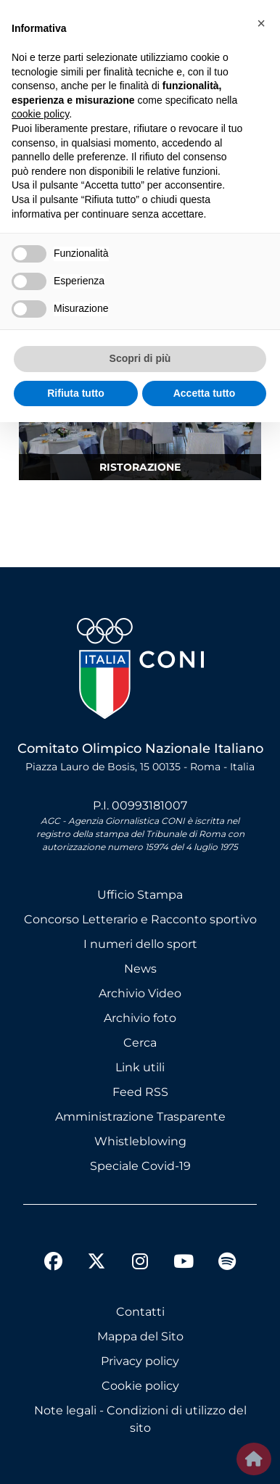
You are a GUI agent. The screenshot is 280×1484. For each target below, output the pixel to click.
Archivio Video (140, 993)
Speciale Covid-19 (140, 1166)
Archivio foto (140, 1018)
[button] (261, 23)
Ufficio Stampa (140, 895)
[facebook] (52, 1263)
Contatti (140, 1312)
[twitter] (96, 1249)
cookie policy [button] (40, 114)
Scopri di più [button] (140, 358)
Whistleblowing (140, 1141)
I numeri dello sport (140, 944)
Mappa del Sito (140, 1336)
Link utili (140, 1067)
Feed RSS (140, 1092)
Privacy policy (140, 1361)
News (140, 969)
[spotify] (227, 1263)
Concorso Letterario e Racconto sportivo (140, 919)
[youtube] (183, 1263)
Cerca (140, 1043)
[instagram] (140, 1263)
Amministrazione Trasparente (140, 1117)
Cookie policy (140, 1386)
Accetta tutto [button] (204, 393)
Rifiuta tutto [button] (75, 393)
